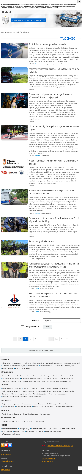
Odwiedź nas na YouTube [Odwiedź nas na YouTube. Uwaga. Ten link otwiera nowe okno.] (6, 445)
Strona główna (6, 32)
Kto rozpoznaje (45, 414)
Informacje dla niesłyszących (11, 434)
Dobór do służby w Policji (10, 421)
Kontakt (4, 425)
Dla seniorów (57, 391)
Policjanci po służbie (67, 376)
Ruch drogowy (6, 400)
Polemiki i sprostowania (54, 363)
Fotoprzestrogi (63, 404)
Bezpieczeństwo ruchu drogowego (33, 404)
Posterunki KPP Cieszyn (53, 431)
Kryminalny (5, 410)
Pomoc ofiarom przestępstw (58, 394)
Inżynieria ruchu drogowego (65, 406)
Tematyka (35, 321)
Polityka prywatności (47, 461)
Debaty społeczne (35, 396)
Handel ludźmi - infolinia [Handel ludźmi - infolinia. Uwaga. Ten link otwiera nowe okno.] (68, 429)
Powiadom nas (19, 431)
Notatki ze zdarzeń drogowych (43, 406)
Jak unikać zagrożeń (40, 394)
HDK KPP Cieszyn (67, 378)
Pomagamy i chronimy (51, 376)
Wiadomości (25, 32)
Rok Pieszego (52, 404)
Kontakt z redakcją (6, 454)
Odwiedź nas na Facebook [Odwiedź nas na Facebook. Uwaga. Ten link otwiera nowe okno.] (10, 445)
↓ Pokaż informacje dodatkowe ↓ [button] (41, 350)
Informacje (15, 32)
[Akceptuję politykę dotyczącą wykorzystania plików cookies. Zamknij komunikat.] (79, 1)
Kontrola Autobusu (8, 406)
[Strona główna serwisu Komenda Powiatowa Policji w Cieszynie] (3, 12)
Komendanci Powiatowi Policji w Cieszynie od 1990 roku (39, 378)
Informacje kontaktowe (23, 406)
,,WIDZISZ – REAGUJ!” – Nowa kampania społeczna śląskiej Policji (45, 388)
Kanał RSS (2, 445)
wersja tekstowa (5, 469)
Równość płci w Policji (22, 368)
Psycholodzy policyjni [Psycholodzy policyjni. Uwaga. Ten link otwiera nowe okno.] (9, 381)
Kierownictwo (16, 363)
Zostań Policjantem (8, 417)
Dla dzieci (5, 394)
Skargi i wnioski (7, 431)
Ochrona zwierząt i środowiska (20, 394)
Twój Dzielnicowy (28, 391)
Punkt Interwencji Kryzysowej (11, 388)
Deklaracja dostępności (72, 363)
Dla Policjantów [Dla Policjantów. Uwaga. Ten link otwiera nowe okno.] (70, 366)
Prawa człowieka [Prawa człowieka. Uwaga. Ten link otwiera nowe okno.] (7, 368)
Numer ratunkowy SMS (38, 429)
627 (56, 338)
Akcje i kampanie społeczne (11, 391)
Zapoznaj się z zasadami (48, 458)
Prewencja (5, 385)
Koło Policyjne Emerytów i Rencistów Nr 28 (56, 381)
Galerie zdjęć (37, 376)
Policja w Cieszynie (8, 376)
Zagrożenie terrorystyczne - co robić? (14, 396)
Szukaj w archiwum (32, 327)
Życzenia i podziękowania (10, 378)
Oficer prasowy (24, 429)
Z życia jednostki (7, 372)
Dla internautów (68, 391)
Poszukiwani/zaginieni (30, 414)
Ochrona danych (32, 366)
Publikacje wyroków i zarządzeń (33, 363)
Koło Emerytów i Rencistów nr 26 (29, 381)
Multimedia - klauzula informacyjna (13, 366)
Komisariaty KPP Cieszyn (34, 431)
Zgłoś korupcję (53, 429)
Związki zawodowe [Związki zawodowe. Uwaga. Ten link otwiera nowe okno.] (46, 366)
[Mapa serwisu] (6, 12)
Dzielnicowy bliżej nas (43, 391)
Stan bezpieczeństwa (24, 376)
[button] (78, 12)
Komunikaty (58, 366)
